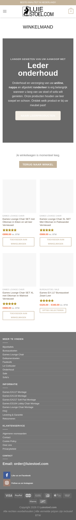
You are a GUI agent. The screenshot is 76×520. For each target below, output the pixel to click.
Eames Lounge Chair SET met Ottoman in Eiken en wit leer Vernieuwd (19, 222)
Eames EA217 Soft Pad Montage (19, 399)
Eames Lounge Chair (13, 354)
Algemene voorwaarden (14, 433)
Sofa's (6, 377)
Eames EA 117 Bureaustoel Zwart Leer (54, 294)
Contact (6, 437)
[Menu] (5, 11)
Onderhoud (8, 369)
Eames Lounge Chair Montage (18, 407)
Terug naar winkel (38, 164)
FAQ (5, 411)
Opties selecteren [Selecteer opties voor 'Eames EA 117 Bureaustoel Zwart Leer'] (53, 310)
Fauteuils (7, 362)
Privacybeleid (9, 449)
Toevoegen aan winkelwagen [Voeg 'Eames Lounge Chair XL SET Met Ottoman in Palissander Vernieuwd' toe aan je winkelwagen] (55, 242)
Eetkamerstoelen (11, 358)
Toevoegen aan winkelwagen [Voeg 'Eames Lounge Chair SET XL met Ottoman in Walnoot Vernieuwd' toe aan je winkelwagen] (18, 315)
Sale (5, 373)
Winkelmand (38, 26)
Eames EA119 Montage (14, 396)
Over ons (7, 445)
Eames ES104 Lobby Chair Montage (21, 403)
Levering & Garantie (13, 414)
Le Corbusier (9, 366)
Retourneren (9, 418)
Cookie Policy (9, 441)
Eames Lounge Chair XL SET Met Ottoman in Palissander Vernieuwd (55, 222)
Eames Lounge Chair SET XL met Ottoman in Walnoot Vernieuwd (18, 295)
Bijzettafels (8, 347)
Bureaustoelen (10, 350)
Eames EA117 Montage (14, 392)
